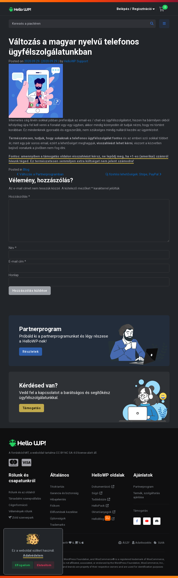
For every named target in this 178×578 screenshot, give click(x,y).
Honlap (14, 275)
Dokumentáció (101, 486)
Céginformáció (18, 505)
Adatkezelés (141, 542)
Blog (26, 169)
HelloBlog (101, 518)
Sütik (159, 542)
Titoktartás (57, 486)
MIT (26, 452)
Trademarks (57, 524)
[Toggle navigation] (164, 23)
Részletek (31, 352)
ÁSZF (124, 542)
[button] (137, 9)
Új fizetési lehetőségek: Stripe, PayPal (133, 174)
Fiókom (55, 505)
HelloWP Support (76, 61)
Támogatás (32, 408)
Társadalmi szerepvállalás (25, 498)
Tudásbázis (99, 499)
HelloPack (98, 505)
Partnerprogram (143, 486)
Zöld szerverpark (21, 517)
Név (12, 248)
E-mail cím (17, 261)
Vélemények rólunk (20, 511)
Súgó (95, 493)
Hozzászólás (19, 197)
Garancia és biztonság (64, 493)
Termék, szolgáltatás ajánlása (146, 495)
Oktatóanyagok (101, 512)
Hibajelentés (58, 499)
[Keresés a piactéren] (82, 23)
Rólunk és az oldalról (22, 492)
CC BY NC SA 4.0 (66, 452)
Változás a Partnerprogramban (40, 174)
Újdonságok (58, 518)
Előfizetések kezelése (63, 512)
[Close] (22, 565)
